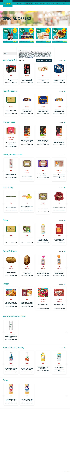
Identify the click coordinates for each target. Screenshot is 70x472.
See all (61, 60)
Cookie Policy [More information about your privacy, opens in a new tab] (31, 57)
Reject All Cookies (40, 60)
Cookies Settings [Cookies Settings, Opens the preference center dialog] (21, 60)
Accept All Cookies (48, 60)
